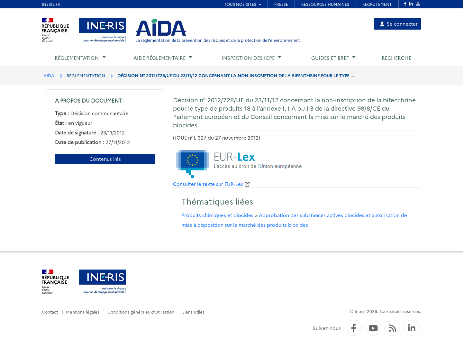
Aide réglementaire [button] (159, 57)
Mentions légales (82, 312)
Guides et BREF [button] (330, 57)
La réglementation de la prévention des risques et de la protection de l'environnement (217, 40)
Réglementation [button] (77, 57)
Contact (50, 312)
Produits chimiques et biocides (217, 215)
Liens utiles (193, 312)
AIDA (48, 75)
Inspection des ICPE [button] (248, 57)
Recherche (396, 57)
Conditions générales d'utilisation (140, 312)
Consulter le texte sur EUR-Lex (208, 183)
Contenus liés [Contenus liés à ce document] (105, 158)
